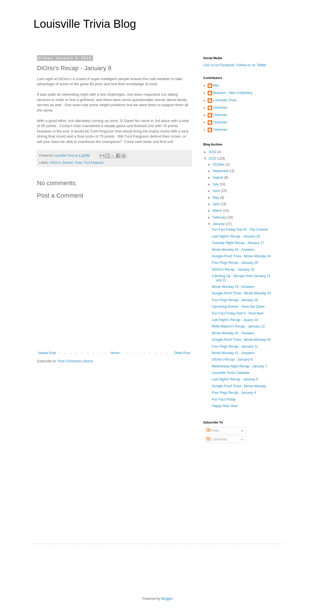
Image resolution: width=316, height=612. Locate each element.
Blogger (167, 599)
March (217, 211)
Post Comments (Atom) (75, 361)
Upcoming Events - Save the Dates (238, 307)
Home (114, 353)
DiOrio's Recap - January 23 (233, 269)
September (221, 171)
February (219, 217)
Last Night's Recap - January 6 (235, 379)
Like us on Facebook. (219, 65)
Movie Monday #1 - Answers (233, 353)
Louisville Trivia (224, 100)
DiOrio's (55, 162)
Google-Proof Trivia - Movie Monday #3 (241, 293)
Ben (216, 85)
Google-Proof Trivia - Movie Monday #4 (241, 256)
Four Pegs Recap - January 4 (234, 393)
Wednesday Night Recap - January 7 (239, 366)
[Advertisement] (114, 335)
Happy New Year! (225, 406)
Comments (217, 439)
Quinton (67, 162)
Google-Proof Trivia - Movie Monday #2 (241, 340)
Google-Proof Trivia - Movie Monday (239, 386)
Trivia (78, 162)
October (218, 164)
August (218, 177)
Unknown (220, 108)
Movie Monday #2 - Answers (233, 333)
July (216, 184)
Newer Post (47, 353)
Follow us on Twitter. (252, 65)
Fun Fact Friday (223, 399)
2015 (212, 159)
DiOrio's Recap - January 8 (232, 359)
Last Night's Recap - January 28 (236, 236)
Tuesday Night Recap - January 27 (238, 243)
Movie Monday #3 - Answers (233, 287)
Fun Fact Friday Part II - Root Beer (238, 313)
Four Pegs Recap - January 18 (235, 300)
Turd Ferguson (94, 162)
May (216, 198)
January (218, 224)
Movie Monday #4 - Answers (233, 250)
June (216, 191)
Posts (213, 431)
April (216, 204)
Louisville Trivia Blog (85, 24)
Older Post (182, 353)
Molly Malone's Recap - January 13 (238, 326)
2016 (212, 152)
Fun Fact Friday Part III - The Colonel (240, 230)
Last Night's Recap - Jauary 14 (235, 320)
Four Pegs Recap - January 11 (235, 346)
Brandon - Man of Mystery (232, 93)
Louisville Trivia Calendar (230, 373)
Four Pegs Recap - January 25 (235, 263)
